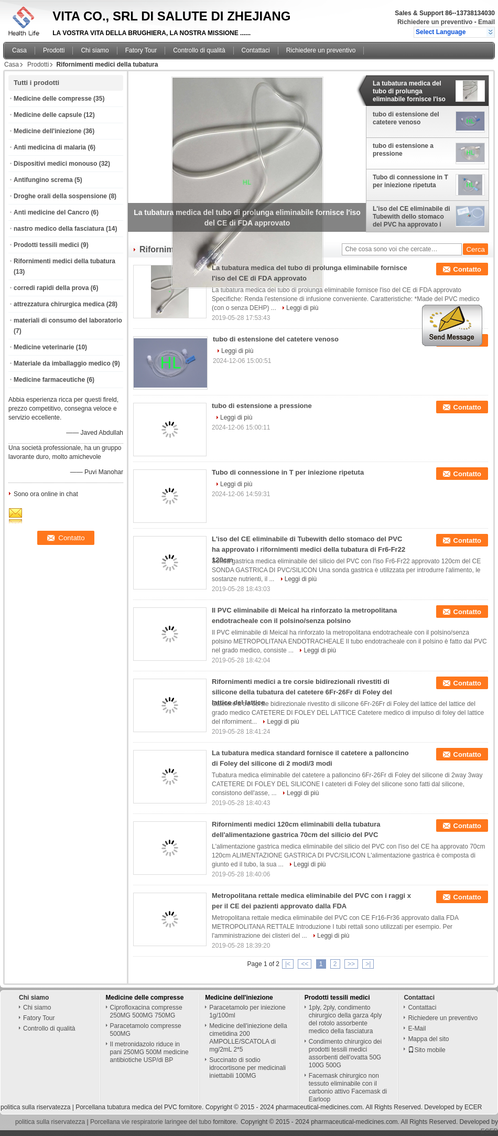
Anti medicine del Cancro (51, 212)
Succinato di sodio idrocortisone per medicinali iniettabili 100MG (247, 1067)
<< (304, 964)
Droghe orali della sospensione (60, 196)
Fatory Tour (141, 50)
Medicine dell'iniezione (48, 131)
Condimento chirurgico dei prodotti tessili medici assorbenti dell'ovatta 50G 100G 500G (345, 1053)
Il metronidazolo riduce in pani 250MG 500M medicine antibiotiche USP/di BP (149, 1052)
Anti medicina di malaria (50, 147)
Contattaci (256, 50)
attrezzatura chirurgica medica (59, 304)
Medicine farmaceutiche (49, 379)
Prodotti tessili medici (46, 245)
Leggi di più (302, 308)
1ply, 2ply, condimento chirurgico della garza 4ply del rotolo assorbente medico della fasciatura (345, 1019)
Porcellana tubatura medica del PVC (126, 1107)
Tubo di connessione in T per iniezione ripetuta (410, 181)
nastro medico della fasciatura (59, 228)
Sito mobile (426, 1050)
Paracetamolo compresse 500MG (145, 1029)
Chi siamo (95, 50)
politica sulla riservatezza (35, 1107)
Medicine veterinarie (44, 347)
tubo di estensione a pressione (403, 149)
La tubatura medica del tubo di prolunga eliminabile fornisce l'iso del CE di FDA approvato (409, 91)
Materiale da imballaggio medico (62, 363)
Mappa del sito (428, 1039)
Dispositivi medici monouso (55, 163)
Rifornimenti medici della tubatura (64, 261)
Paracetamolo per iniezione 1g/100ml (247, 1011)
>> (351, 964)
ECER (473, 1107)
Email (486, 22)
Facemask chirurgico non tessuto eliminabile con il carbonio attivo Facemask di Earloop (348, 1087)
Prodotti (53, 50)
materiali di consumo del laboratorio (68, 320)
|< (287, 964)
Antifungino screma (43, 180)
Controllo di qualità (199, 50)
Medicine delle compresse (53, 98)
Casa (19, 50)
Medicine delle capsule (48, 115)
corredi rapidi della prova (51, 288)
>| (368, 964)
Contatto (467, 269)
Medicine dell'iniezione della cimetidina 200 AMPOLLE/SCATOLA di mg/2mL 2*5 (248, 1037)
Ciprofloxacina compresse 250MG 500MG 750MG (146, 1011)
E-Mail (417, 1028)
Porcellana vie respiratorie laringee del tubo (150, 1122)
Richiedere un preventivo (434, 22)
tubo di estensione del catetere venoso (406, 118)
